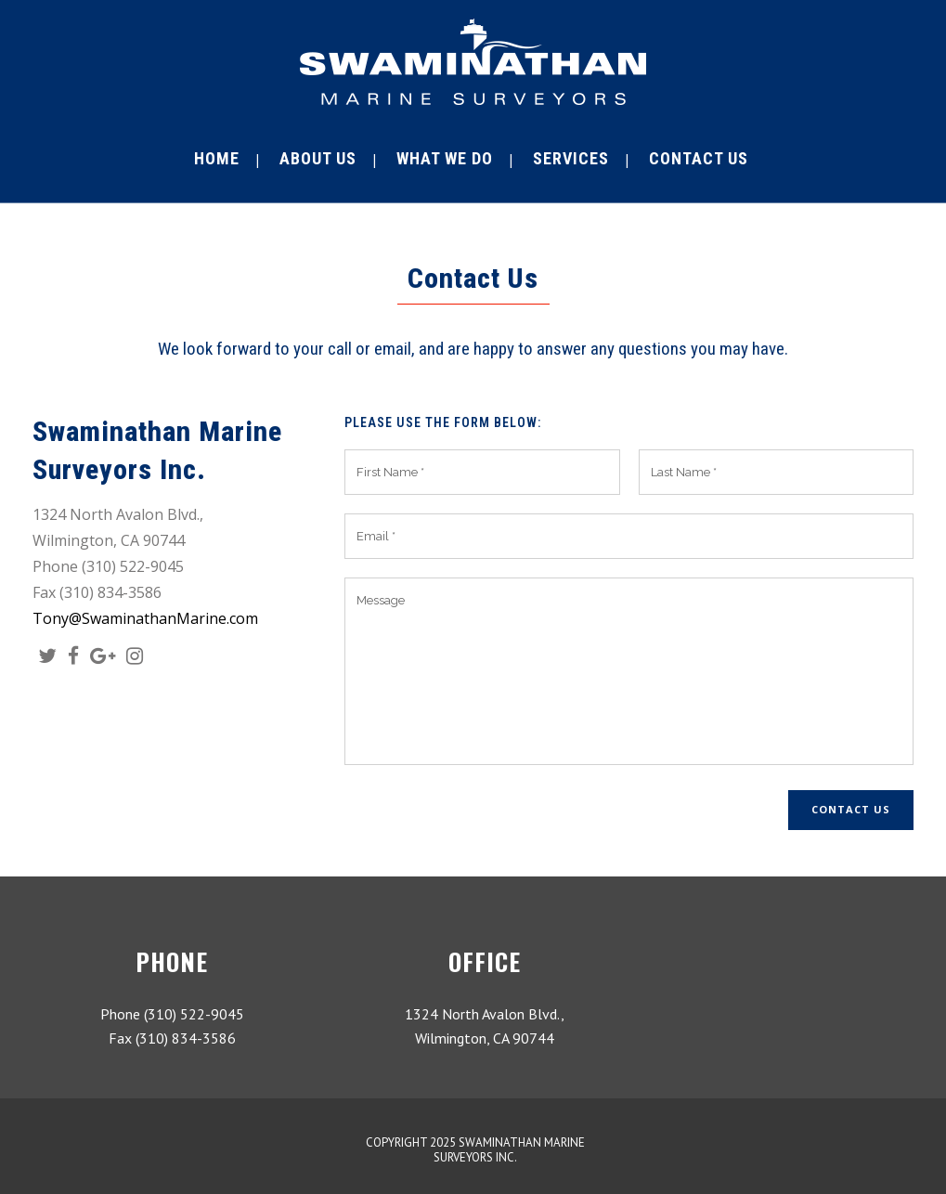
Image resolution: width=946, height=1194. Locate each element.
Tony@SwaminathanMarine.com (145, 618)
